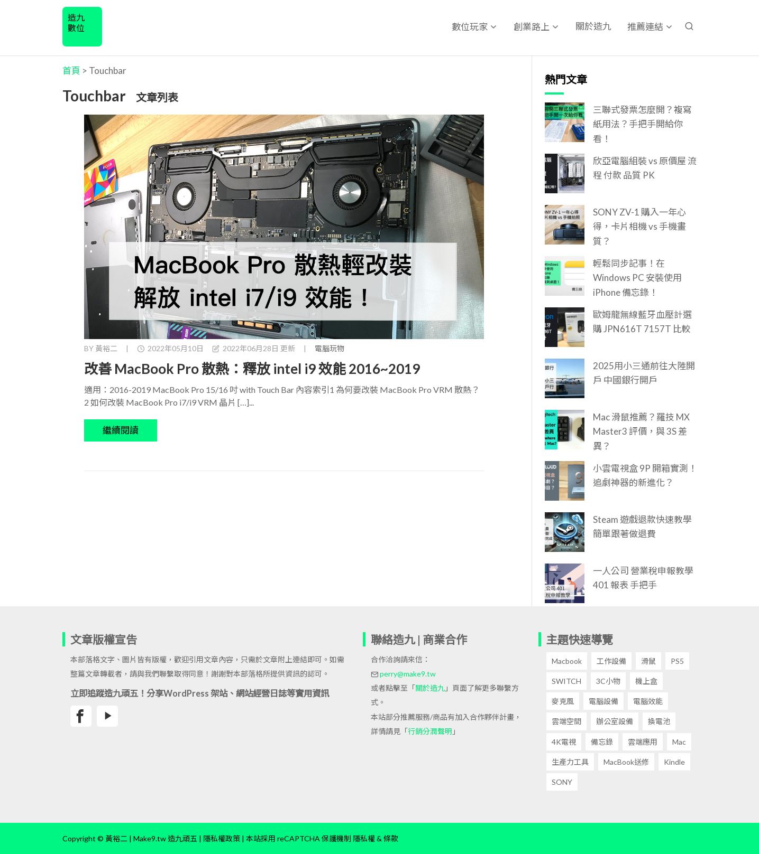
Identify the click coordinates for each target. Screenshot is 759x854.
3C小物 (608, 681)
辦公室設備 (614, 721)
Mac (679, 741)
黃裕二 (106, 348)
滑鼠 (648, 660)
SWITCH (566, 681)
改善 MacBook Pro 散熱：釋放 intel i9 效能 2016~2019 (252, 368)
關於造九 (593, 26)
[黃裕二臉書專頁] (81, 716)
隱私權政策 (221, 838)
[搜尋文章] (689, 26)
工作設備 (611, 660)
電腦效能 (648, 701)
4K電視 (564, 741)
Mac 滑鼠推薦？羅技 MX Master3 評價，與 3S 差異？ (641, 431)
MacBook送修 (626, 761)
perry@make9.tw (408, 673)
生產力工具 (570, 761)
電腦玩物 (329, 348)
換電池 (659, 721)
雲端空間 (566, 721)
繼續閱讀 (121, 430)
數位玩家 (470, 26)
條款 (390, 838)
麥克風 (563, 701)
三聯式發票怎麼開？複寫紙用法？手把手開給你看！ (642, 124)
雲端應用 (642, 741)
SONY (562, 781)
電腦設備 (603, 701)
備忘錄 (602, 741)
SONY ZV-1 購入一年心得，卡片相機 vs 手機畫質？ (639, 226)
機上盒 (646, 681)
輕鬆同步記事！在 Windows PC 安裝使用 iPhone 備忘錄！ (637, 277)
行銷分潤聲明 (430, 731)
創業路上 (532, 26)
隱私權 (364, 838)
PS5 (677, 660)
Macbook (567, 660)
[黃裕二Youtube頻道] (107, 716)
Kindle (674, 761)
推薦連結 (645, 26)
